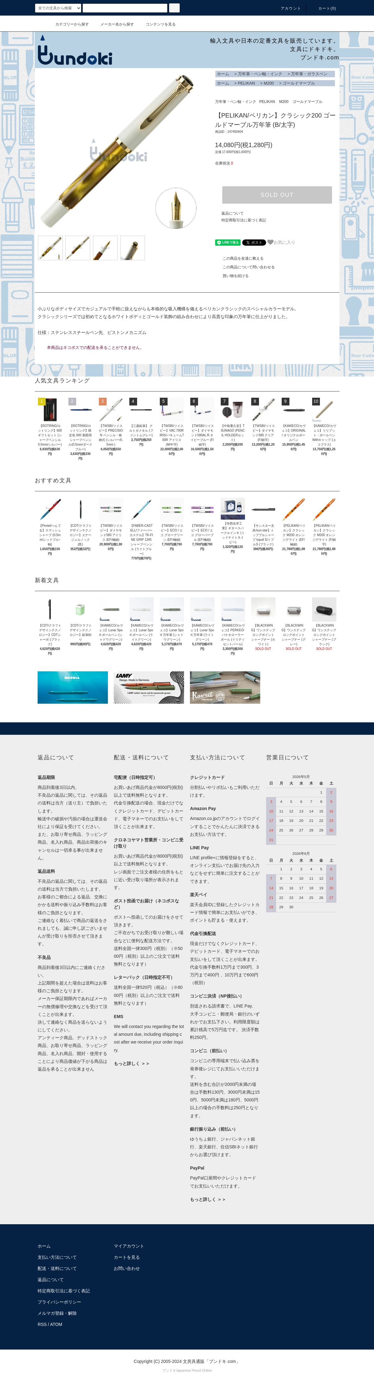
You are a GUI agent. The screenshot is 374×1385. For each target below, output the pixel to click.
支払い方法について (57, 1257)
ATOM (56, 1324)
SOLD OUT (277, 195)
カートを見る (127, 1257)
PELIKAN (246, 83)
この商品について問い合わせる (245, 267)
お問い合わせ (127, 1268)
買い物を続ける (232, 276)
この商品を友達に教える (239, 258)
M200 (269, 83)
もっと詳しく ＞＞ (132, 1063)
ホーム (223, 74)
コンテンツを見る (157, 24)
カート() (323, 8)
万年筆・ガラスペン (309, 74)
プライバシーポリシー (59, 1301)
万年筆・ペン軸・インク (260, 74)
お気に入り (281, 242)
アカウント (287, 8)
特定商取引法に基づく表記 (243, 220)
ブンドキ (169, 1370)
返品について (232, 213)
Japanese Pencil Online (194, 1370)
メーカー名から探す (113, 24)
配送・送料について (57, 1268)
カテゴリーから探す (68, 24)
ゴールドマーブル (299, 83)
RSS (42, 1324)
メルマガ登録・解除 (57, 1313)
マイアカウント (129, 1246)
